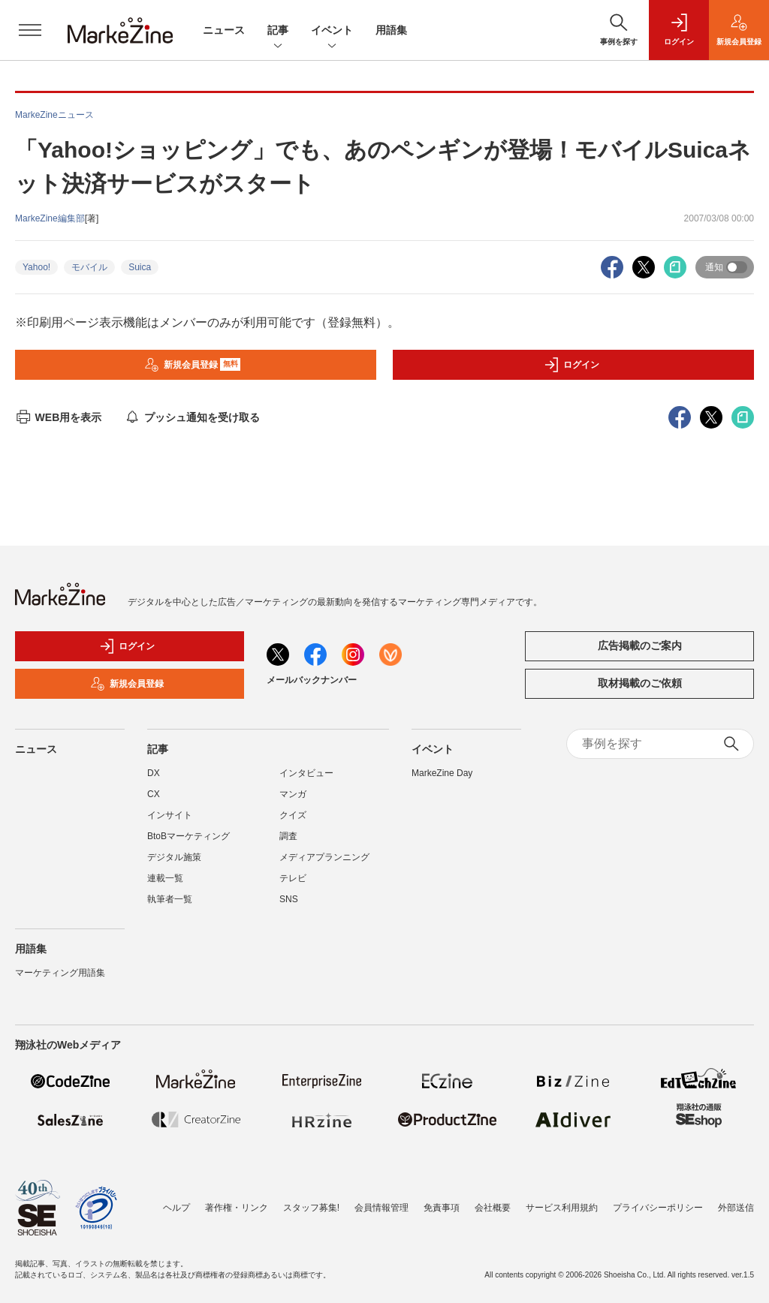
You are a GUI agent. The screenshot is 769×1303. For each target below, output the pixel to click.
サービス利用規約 (562, 1207)
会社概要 (493, 1207)
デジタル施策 (174, 857)
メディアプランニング (324, 857)
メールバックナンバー (312, 680)
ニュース (224, 30)
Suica (139, 267)
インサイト (169, 815)
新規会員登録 (192, 364)
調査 (288, 836)
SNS (288, 899)
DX (153, 773)
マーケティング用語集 (60, 972)
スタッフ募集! (311, 1207)
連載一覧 (165, 878)
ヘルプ (176, 1207)
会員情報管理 (381, 1207)
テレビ (292, 878)
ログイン (571, 364)
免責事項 (442, 1207)
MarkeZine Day (442, 773)
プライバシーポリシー (658, 1207)
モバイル (89, 267)
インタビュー (306, 773)
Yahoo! (36, 267)
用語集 (391, 30)
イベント (332, 31)
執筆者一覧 (169, 899)
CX (153, 794)
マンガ (292, 794)
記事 (277, 31)
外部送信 (736, 1207)
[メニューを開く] (30, 30)
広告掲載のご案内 (640, 645)
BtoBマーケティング (188, 836)
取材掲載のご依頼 (640, 683)
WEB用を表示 (58, 417)
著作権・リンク (236, 1207)
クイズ (292, 815)
